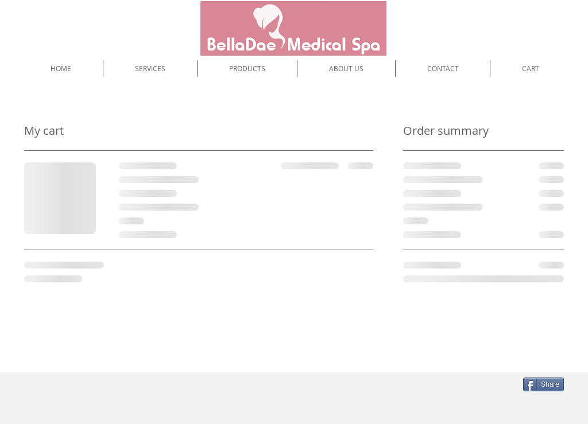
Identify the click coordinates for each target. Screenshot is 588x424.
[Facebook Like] (440, 389)
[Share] (543, 384)
